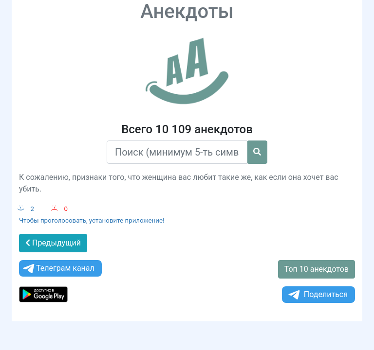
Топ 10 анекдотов (316, 269)
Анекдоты (187, 11)
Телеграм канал (57, 268)
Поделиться (317, 295)
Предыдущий (53, 242)
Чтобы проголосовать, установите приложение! (92, 220)
